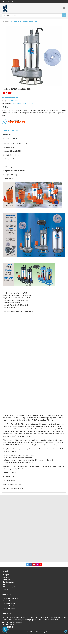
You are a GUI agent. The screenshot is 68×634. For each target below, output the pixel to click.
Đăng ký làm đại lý (9, 587)
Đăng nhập (4, 1)
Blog (4, 584)
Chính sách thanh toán (10, 598)
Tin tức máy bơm (8, 582)
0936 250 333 (13, 624)
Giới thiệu (6, 577)
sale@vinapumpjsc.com (14, 622)
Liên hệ (5, 589)
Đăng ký (10, 1)
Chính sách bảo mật (9, 608)
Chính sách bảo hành (10, 606)
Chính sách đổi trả (9, 603)
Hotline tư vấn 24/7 (16, 121)
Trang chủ (6, 575)
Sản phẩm (6, 579)
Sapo (49, 632)
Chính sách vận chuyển (10, 601)
